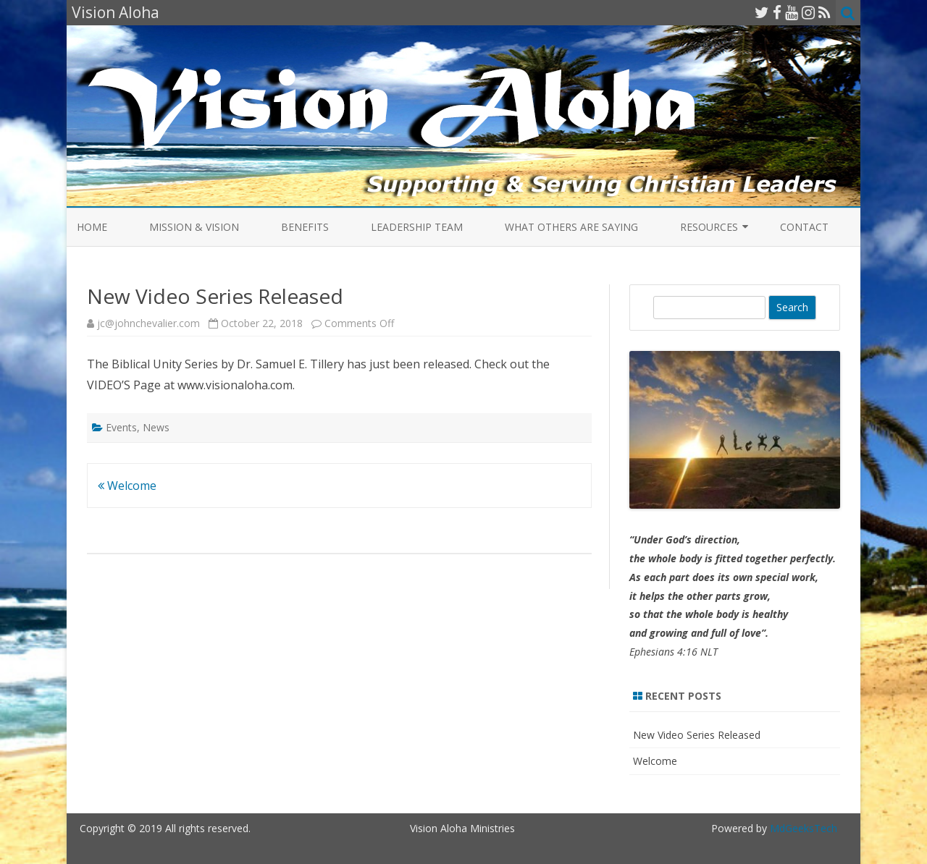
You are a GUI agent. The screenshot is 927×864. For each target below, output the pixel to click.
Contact (804, 227)
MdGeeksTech (803, 828)
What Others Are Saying (571, 227)
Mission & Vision (194, 227)
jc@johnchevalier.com (148, 323)
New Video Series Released (696, 735)
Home (92, 227)
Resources (709, 227)
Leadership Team (417, 227)
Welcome (127, 486)
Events (121, 427)
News (156, 427)
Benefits (305, 227)
